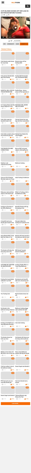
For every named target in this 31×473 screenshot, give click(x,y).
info (4, 44)
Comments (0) (24, 44)
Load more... (15, 403)
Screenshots (10, 44)
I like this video (9, 41)
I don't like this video (11, 41)
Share (17, 44)
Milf (15, 2)
